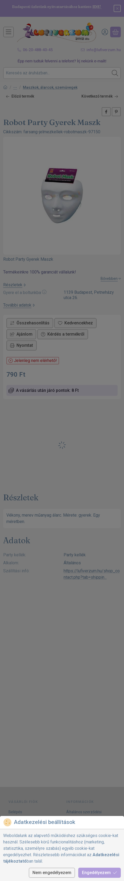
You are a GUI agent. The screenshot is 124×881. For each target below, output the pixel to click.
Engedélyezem (99, 872)
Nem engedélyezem (51, 872)
